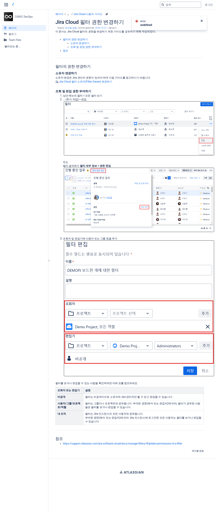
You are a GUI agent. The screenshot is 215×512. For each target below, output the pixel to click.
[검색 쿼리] (180, 5)
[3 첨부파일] (106, 14)
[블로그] (24, 34)
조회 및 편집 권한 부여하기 (86, 46)
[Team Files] (24, 40)
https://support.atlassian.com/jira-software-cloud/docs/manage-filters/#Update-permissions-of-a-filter (122, 443)
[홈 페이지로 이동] (13, 5)
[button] (6, 4)
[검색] (162, 4)
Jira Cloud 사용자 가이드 (88, 14)
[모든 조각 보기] (68, 14)
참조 (65, 50)
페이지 (59, 14)
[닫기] (202, 21)
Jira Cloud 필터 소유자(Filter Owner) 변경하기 (85, 81)
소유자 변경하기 (79, 43)
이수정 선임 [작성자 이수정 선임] (71, 28)
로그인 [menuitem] (209, 4)
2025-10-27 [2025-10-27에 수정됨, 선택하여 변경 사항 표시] (100, 28)
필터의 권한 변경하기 (75, 39)
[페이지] (24, 28)
